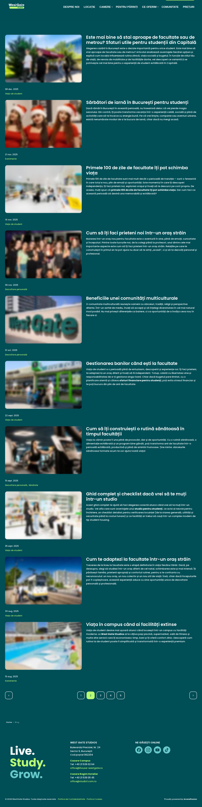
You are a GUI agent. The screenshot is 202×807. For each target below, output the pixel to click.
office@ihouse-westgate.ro (86, 768)
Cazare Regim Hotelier (84, 774)
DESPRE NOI (71, 15)
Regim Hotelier (134, 5)
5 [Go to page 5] (120, 695)
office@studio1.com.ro (83, 781)
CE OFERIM (149, 15)
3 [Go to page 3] (100, 695)
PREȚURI (188, 15)
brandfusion (190, 799)
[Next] (193, 695)
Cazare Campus (80, 760)
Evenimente (11, 159)
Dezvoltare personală (16, 289)
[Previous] (9, 695)
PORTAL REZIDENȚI (180, 5)
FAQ (121, 5)
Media (95, 5)
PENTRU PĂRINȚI (127, 15)
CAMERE (105, 15)
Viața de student (13, 93)
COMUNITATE (170, 15)
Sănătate (33, 485)
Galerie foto (109, 5)
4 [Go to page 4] (110, 695)
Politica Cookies (94, 799)
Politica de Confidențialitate (71, 799)
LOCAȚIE (89, 15)
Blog (86, 5)
